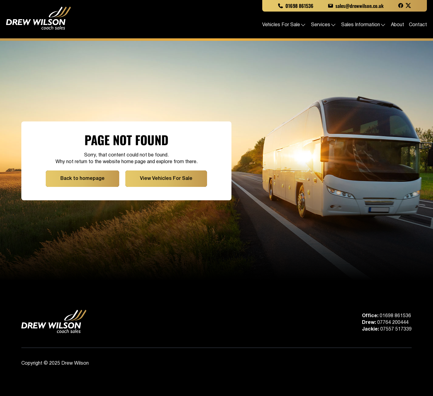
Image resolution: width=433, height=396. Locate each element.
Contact (418, 25)
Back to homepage (82, 179)
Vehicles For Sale (284, 25)
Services (323, 25)
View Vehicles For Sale (166, 179)
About (397, 25)
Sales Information (363, 25)
